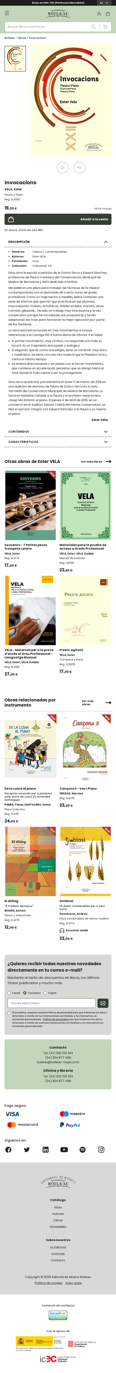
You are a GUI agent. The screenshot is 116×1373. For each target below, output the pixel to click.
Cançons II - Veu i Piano (78, 788)
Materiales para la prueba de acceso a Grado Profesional (83, 547)
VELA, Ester (13, 189)
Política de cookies (48, 1283)
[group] (70, 100)
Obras (58, 1220)
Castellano (34, 993)
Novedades (58, 1227)
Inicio (58, 1207)
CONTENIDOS (18, 431)
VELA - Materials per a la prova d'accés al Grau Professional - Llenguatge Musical (29, 653)
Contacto (58, 1260)
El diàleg (11, 901)
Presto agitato (71, 650)
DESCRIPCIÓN (19, 242)
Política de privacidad (55, 1019)
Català (16, 993)
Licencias (58, 1254)
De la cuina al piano (20, 788)
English (52, 993)
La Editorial (58, 1247)
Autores (58, 1214)
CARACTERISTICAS (23, 442)
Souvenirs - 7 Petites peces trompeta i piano (26, 547)
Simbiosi (66, 901)
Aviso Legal (73, 1283)
